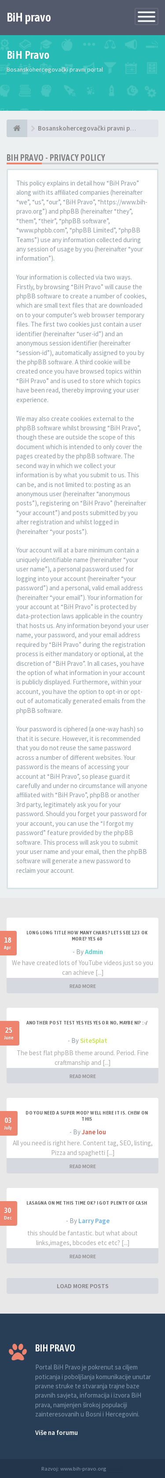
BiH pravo (29, 17)
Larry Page (94, 1221)
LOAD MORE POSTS (83, 1286)
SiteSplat (93, 1040)
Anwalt (115, 1468)
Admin (94, 952)
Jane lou (94, 1132)
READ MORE (83, 986)
